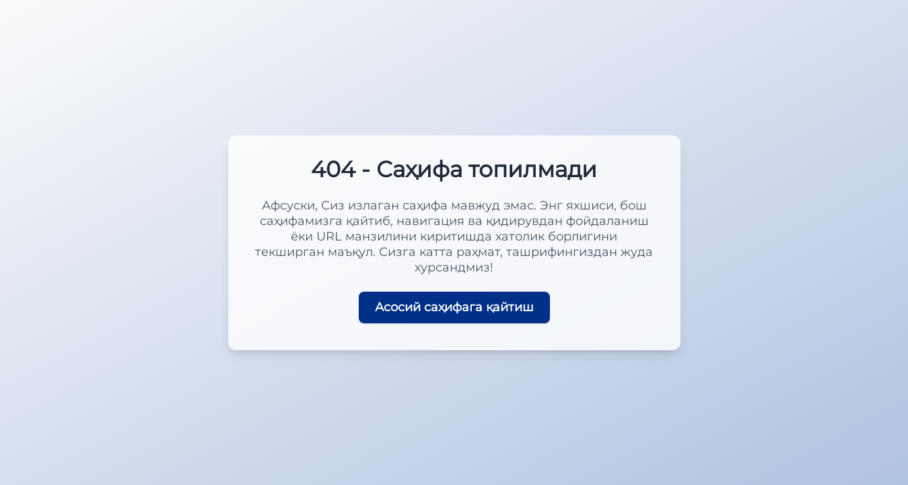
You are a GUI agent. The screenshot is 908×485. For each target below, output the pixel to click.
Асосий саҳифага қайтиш (454, 307)
